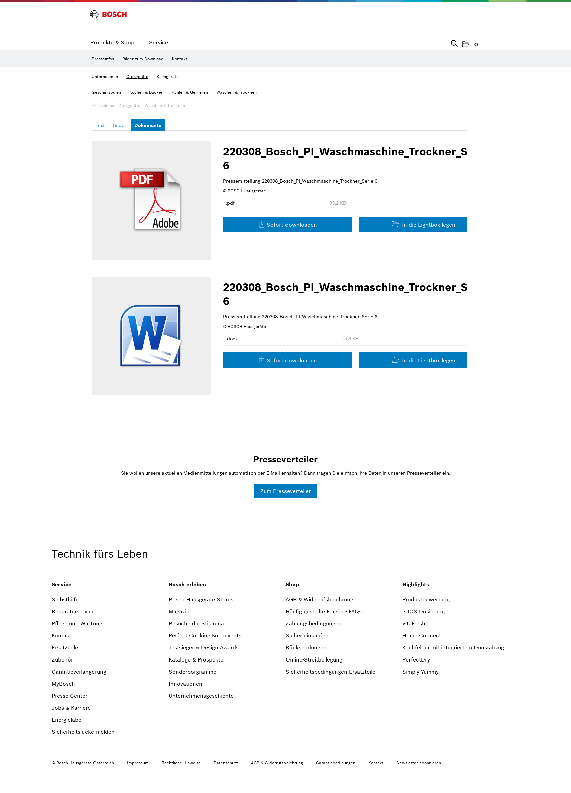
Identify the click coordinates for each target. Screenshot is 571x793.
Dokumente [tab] (147, 125)
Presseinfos (103, 58)
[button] (470, 44)
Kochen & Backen (146, 92)
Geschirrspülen (106, 92)
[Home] (108, 14)
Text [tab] (100, 125)
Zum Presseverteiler (285, 491)
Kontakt (179, 58)
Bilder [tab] (119, 125)
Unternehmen (105, 76)
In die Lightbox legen (423, 224)
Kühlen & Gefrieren (190, 92)
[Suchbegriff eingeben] (454, 42)
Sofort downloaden (287, 224)
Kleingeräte (168, 76)
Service (158, 42)
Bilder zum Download (143, 58)
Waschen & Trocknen (236, 92)
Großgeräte (137, 76)
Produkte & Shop (112, 42)
